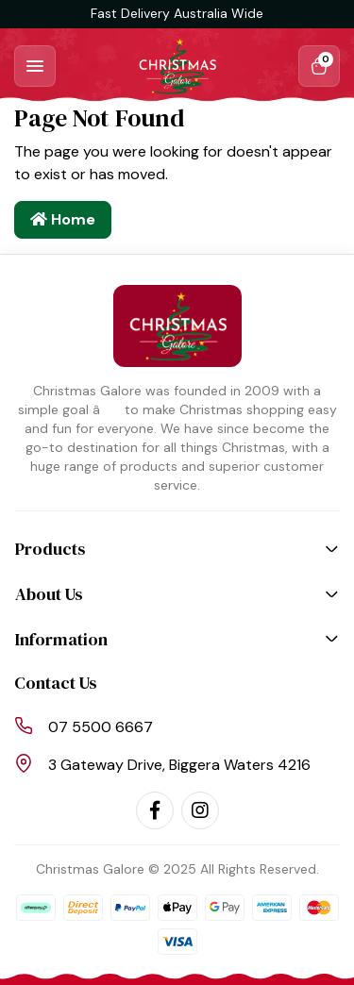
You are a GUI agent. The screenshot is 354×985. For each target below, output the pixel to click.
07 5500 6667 (100, 727)
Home (62, 219)
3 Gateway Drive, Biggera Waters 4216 (179, 765)
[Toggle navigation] (35, 66)
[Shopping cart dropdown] (319, 66)
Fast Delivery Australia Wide (177, 13)
